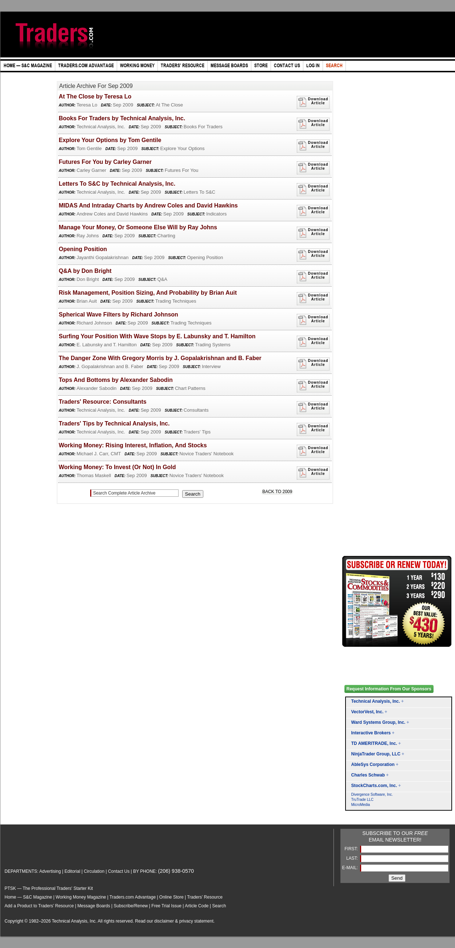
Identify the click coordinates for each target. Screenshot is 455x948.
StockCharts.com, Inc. (374, 785)
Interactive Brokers (371, 732)
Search (219, 905)
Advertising (50, 871)
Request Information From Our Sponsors (389, 688)
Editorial (72, 871)
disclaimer (164, 921)
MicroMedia (360, 805)
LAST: (352, 858)
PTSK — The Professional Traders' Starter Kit (49, 888)
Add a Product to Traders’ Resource (39, 905)
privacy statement (196, 921)
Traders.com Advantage (133, 897)
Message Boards (93, 905)
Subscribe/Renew (130, 905)
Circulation (94, 871)
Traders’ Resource (205, 897)
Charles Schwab (368, 775)
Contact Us (118, 871)
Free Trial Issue (166, 905)
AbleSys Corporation (373, 764)
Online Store (171, 897)
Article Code (196, 905)
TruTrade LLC (362, 800)
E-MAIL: (350, 867)
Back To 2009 (277, 491)
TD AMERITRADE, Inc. (374, 743)
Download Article (313, 102)
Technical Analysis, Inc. (375, 701)
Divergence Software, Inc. (372, 794)
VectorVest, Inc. (367, 711)
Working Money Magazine (81, 897)
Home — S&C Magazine (28, 897)
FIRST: (351, 848)
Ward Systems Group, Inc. (378, 722)
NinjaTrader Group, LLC (375, 754)
